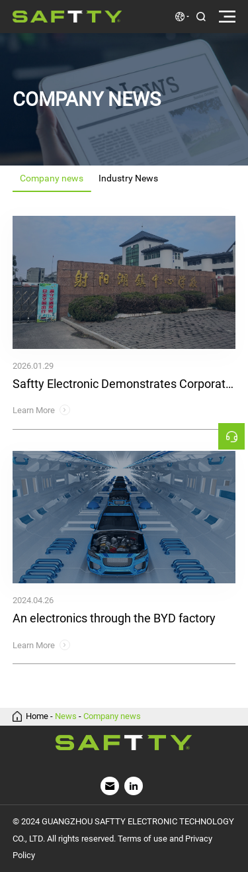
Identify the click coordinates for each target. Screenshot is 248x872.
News (66, 716)
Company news (112, 716)
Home (37, 716)
